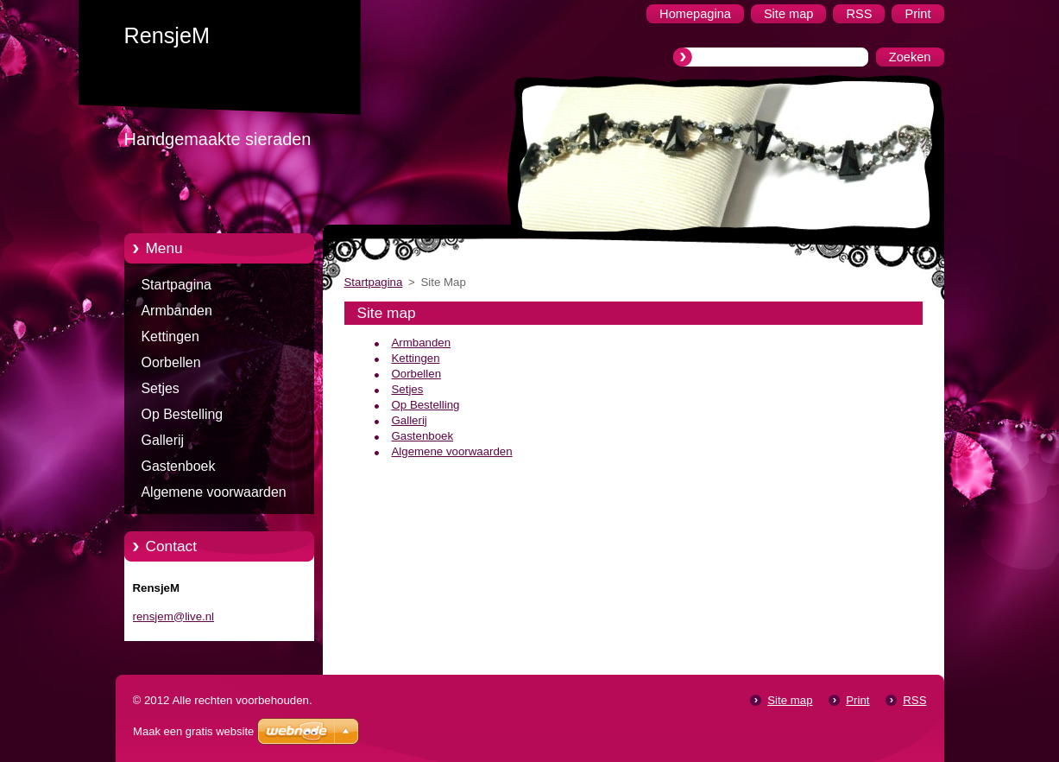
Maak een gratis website (193, 731)
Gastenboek (179, 466)
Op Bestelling (183, 414)
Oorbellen (171, 362)
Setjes (161, 388)
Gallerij (163, 440)
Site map (789, 700)
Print (857, 700)
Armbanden (177, 310)
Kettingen (170, 336)
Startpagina (176, 284)
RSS (914, 700)
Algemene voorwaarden (214, 492)
